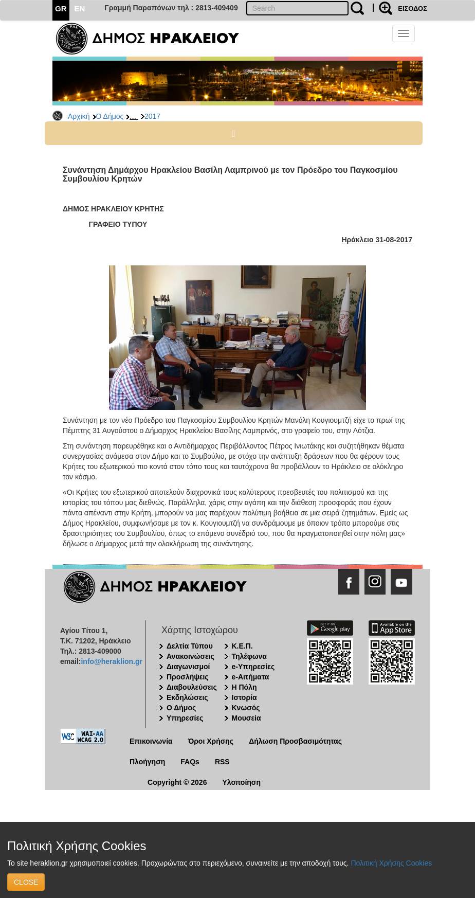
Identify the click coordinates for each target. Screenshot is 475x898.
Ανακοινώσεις (190, 656)
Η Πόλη (244, 687)
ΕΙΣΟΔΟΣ (412, 8)
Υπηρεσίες (185, 718)
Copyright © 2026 (177, 782)
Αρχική (79, 116)
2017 (152, 116)
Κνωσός (246, 708)
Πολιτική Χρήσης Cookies (391, 863)
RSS (222, 762)
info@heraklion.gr (111, 661)
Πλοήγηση (147, 762)
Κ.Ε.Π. (242, 646)
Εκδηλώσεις (187, 697)
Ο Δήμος (110, 116)
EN (80, 8)
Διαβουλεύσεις (192, 687)
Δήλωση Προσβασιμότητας (295, 741)
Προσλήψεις (188, 677)
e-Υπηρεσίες (253, 666)
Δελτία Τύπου (190, 646)
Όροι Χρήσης (211, 741)
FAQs (189, 762)
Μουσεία (246, 718)
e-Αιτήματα (250, 677)
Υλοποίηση (241, 782)
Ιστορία (244, 697)
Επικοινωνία (151, 741)
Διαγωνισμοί (188, 666)
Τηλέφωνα (249, 656)
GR (61, 8)
